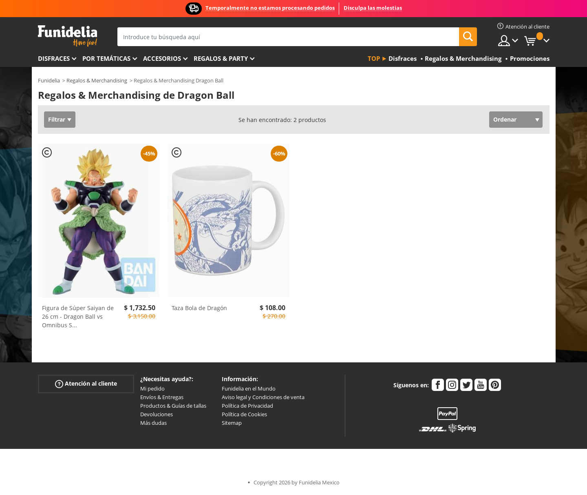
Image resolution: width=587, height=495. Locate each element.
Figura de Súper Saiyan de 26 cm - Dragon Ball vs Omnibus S (78, 316)
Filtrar (56, 119)
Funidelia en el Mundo (249, 388)
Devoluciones (156, 414)
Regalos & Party (221, 58)
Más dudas (153, 422)
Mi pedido (152, 388)
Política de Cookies (244, 414)
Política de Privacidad (247, 405)
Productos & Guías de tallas (173, 405)
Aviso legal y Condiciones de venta (263, 397)
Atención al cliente (86, 384)
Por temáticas (106, 58)
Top (374, 58)
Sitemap (232, 422)
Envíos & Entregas (161, 397)
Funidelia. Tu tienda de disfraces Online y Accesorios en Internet (67, 36)
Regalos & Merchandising (96, 80)
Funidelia (49, 80)
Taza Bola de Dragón (199, 308)
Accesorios (162, 58)
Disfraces (54, 58)
